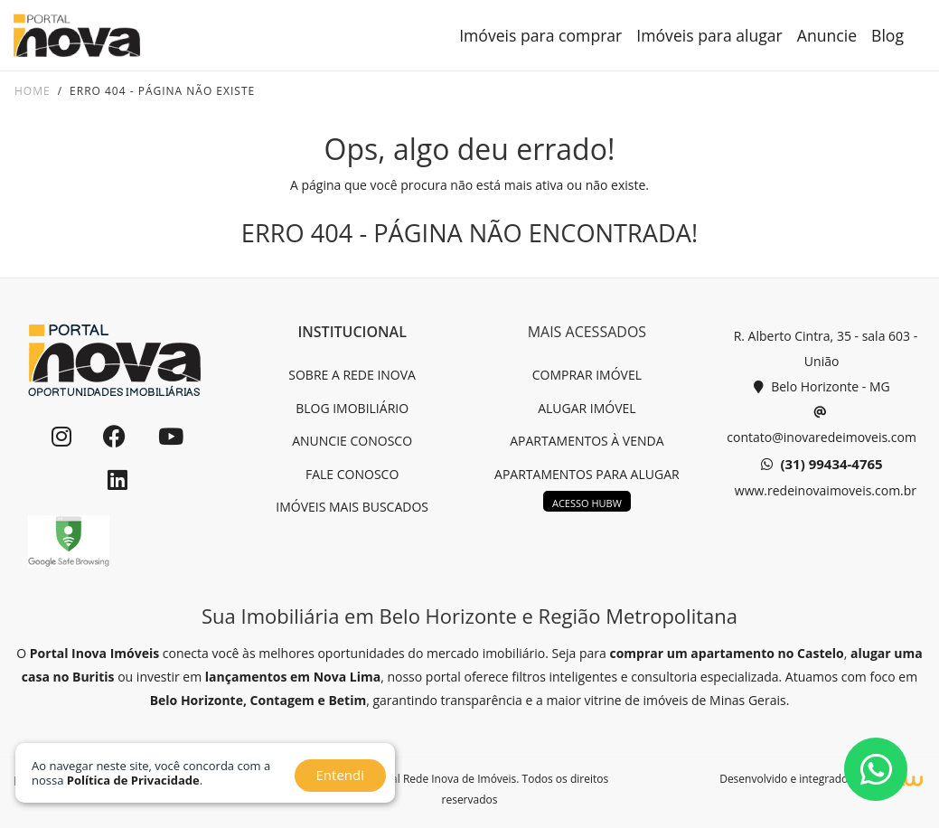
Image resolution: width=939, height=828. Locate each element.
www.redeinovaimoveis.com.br (823, 490)
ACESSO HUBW (587, 503)
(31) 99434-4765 (822, 464)
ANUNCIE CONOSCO (352, 440)
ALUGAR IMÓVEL (587, 408)
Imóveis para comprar (540, 35)
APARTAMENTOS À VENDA (586, 440)
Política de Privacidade (133, 780)
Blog (887, 35)
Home (32, 91)
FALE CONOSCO (352, 474)
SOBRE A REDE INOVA (352, 374)
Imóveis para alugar (709, 35)
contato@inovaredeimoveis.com (821, 423)
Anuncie (827, 35)
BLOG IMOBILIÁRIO (352, 408)
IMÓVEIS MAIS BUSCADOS (352, 506)
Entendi (340, 775)
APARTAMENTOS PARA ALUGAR (587, 474)
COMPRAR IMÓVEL (587, 374)
